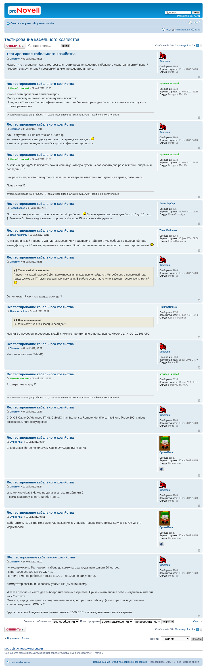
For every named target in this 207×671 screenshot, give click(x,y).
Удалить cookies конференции (129, 661)
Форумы (38, 23)
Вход (197, 29)
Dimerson (15, 59)
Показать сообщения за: (51, 621)
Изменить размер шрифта (197, 22)
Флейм (50, 23)
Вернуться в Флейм (18, 638)
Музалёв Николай (19, 88)
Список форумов (20, 23)
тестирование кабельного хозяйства (41, 39)
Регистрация (183, 29)
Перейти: (154, 638)
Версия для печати (190, 22)
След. (196, 621)
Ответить (14, 46)
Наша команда (101, 661)
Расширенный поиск (188, 16)
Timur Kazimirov (18, 235)
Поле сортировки (106, 621)
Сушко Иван (16, 442)
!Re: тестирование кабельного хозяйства (41, 557)
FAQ (168, 29)
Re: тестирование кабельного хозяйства (40, 83)
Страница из (184, 45)
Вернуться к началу (199, 77)
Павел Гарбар (17, 208)
